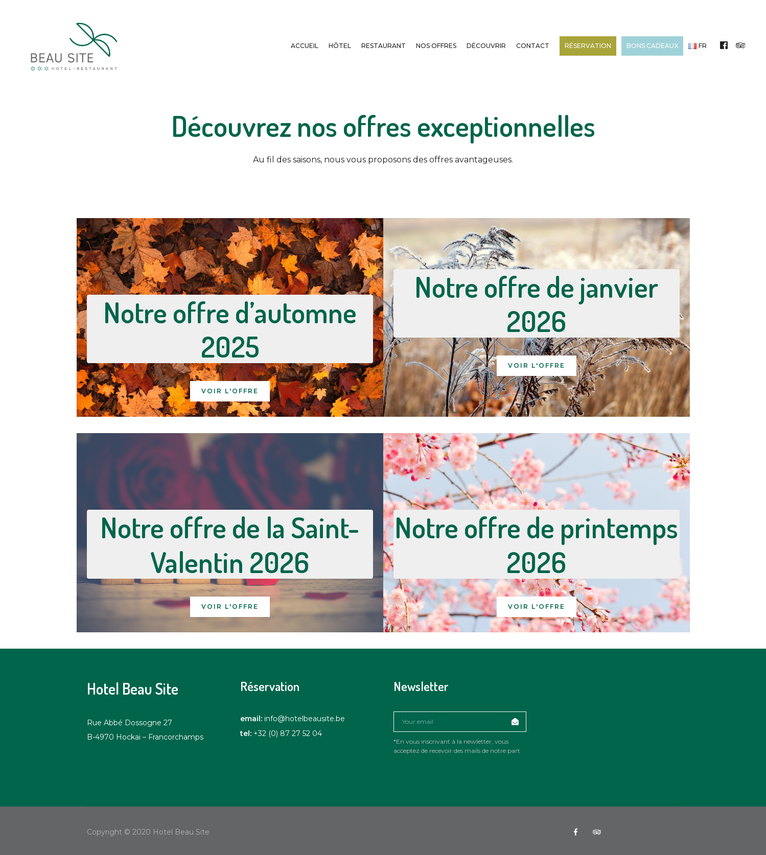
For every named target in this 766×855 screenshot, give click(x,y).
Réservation (588, 46)
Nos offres (436, 46)
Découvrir (486, 46)
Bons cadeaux (652, 46)
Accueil (304, 46)
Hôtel (340, 46)
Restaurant (383, 46)
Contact (532, 46)
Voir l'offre (230, 391)
